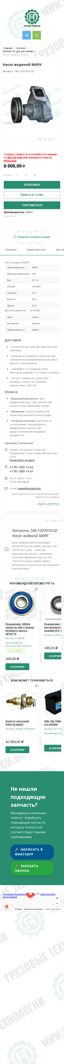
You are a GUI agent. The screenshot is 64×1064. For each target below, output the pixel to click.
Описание (11, 249)
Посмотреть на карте (22, 460)
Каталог (21, 48)
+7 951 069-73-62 (21, 467)
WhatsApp (10, 160)
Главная (7, 48)
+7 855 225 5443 (13, 157)
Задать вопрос (48, 503)
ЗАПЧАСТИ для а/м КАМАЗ (18, 51)
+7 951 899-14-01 (21, 471)
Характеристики (36, 249)
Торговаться (32, 205)
